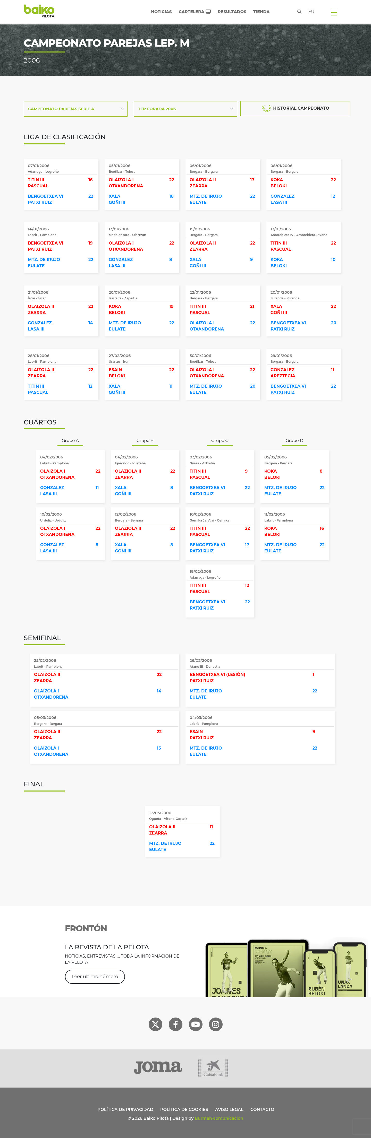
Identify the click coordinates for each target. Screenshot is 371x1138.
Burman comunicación (219, 1118)
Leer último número (95, 976)
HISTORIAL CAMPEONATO (295, 108)
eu (311, 11)
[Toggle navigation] (334, 12)
